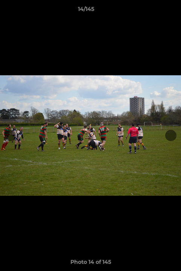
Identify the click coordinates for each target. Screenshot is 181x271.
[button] (153, 11)
